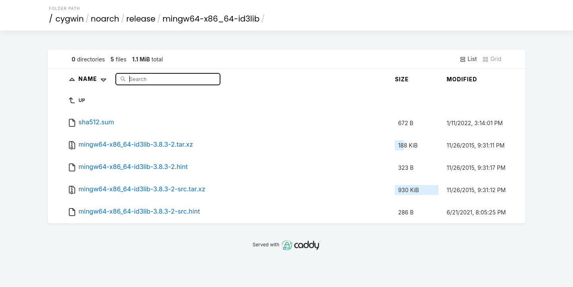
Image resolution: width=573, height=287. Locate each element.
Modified (461, 79)
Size (402, 79)
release (141, 18)
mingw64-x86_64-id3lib (210, 18)
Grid (491, 59)
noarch (105, 18)
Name (94, 78)
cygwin (70, 18)
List (468, 59)
